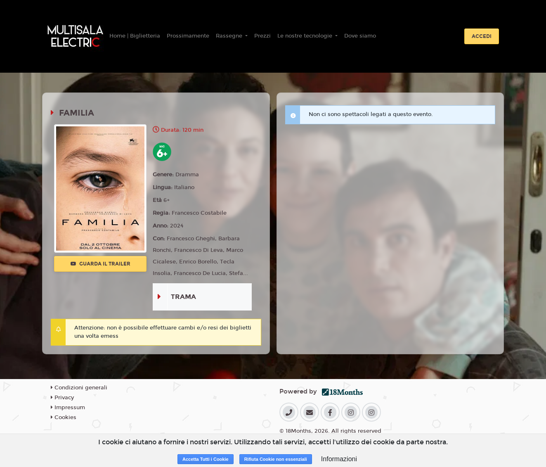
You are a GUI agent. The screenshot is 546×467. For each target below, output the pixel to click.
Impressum (68, 407)
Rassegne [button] (230, 36)
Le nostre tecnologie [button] (305, 36)
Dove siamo (360, 36)
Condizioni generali (79, 387)
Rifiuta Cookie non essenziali (275, 459)
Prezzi (262, 36)
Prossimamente (188, 36)
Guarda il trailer (100, 264)
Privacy (62, 397)
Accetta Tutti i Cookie (205, 459)
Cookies (63, 417)
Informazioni (339, 458)
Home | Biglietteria (134, 36)
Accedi (482, 36)
